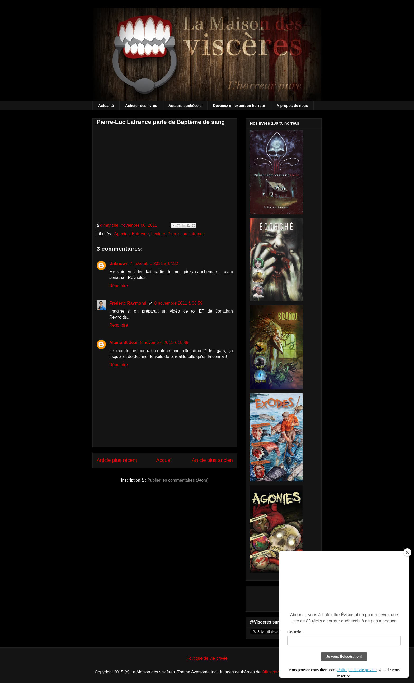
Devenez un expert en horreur (239, 106)
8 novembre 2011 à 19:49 (164, 342)
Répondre (118, 286)
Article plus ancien (212, 460)
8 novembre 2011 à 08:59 (178, 303)
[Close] (407, 552)
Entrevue (140, 233)
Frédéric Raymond (127, 303)
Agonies (122, 233)
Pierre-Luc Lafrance (186, 233)
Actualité (106, 106)
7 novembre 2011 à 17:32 (154, 263)
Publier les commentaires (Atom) (178, 480)
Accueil (164, 460)
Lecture (158, 233)
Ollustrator (271, 672)
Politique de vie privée (207, 658)
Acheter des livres (141, 106)
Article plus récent (117, 460)
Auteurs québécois (185, 106)
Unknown (118, 263)
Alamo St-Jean (124, 342)
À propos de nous (292, 106)
